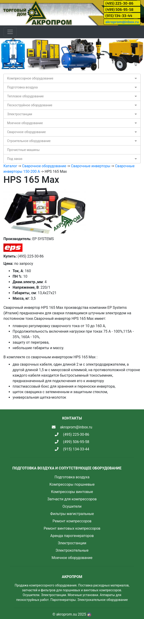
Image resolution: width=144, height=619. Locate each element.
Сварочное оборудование (26, 132)
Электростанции (19, 114)
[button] (11, 54)
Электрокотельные (72, 550)
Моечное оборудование (25, 123)
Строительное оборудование (28, 141)
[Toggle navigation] (10, 31)
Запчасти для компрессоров (72, 499)
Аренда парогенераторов (72, 536)
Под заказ (14, 159)
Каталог (10, 166)
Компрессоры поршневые (71, 484)
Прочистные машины (23, 150)
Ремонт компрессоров (72, 521)
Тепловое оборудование (25, 96)
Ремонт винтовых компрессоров (72, 528)
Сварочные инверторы (90, 166)
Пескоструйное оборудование (29, 105)
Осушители (71, 506)
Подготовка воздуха (22, 87)
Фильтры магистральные (72, 514)
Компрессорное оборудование (30, 78)
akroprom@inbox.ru (122, 21)
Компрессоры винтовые (72, 492)
